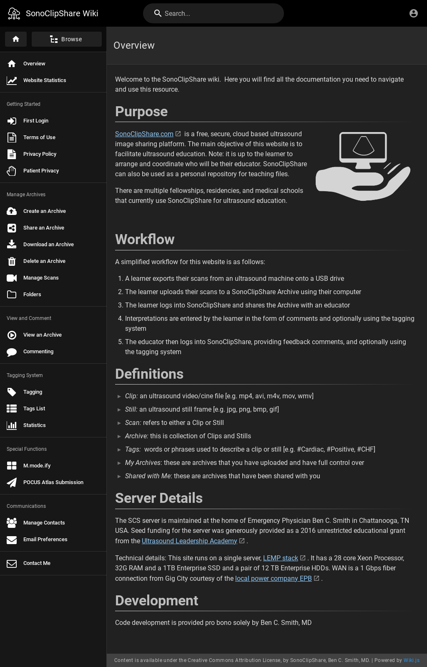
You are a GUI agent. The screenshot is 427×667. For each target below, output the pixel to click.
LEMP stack (280, 558)
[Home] (16, 39)
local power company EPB (273, 578)
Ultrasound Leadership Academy (189, 541)
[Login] (414, 13)
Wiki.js (411, 660)
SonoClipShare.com (144, 134)
